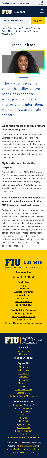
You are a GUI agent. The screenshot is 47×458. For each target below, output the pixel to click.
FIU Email (23, 421)
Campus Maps (23, 411)
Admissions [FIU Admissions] (23, 370)
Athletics (23, 386)
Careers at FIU (23, 393)
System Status (23, 424)
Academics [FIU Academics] (23, 373)
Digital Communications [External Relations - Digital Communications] (28, 446)
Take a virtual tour (23, 305)
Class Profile (7, 34)
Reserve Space (23, 427)
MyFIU (23, 414)
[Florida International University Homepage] (15, 3)
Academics (14, 28)
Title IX (23, 434)
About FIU (23, 367)
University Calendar (23, 408)
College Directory (23, 319)
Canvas (23, 418)
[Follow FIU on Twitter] (25, 357)
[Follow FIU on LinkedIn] (18, 357)
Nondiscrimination (23, 431)
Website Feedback (23, 301)
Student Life (23, 383)
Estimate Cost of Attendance (23, 396)
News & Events (23, 295)
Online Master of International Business (20, 31)
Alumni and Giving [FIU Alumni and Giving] (23, 389)
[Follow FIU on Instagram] (15, 357)
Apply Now (38, 20)
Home (4, 28)
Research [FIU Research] (23, 380)
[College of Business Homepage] (14, 11)
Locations (23, 376)
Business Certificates (23, 292)
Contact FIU (23, 351)
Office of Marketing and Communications (23, 323)
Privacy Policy (23, 298)
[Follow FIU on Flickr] (31, 357)
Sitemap (30, 452)
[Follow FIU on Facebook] (21, 357)
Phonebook (18, 405)
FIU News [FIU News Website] (23, 354)
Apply (23, 285)
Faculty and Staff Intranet (23, 316)
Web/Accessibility (31, 449)
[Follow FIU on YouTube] (28, 357)
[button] (42, 11)
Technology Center (23, 313)
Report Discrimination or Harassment (24, 437)
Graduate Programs (31, 28)
